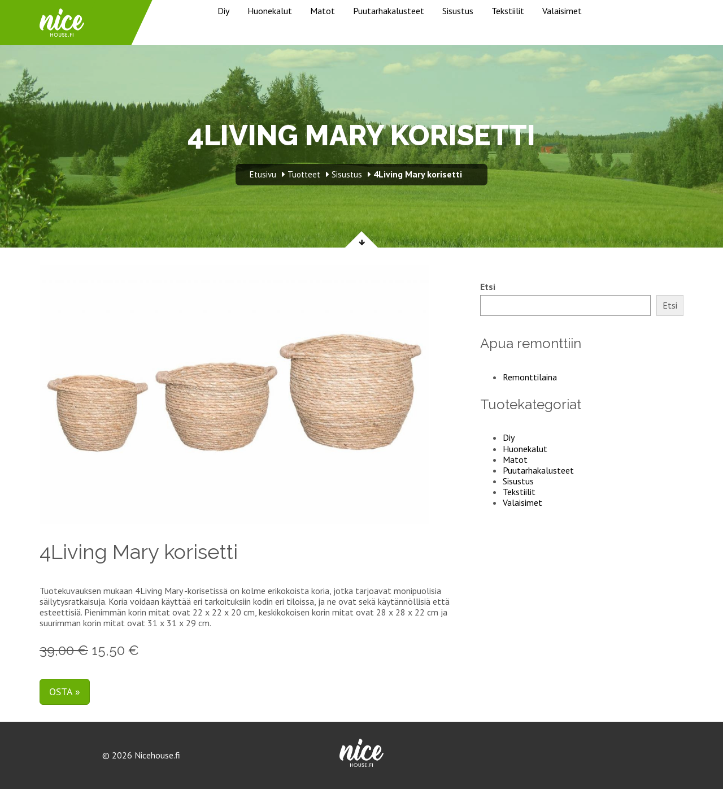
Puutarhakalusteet (388, 10)
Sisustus (457, 10)
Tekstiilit (507, 10)
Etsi (487, 286)
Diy (223, 10)
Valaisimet (562, 10)
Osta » (64, 691)
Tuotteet (304, 174)
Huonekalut (269, 10)
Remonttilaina (530, 377)
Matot (322, 10)
